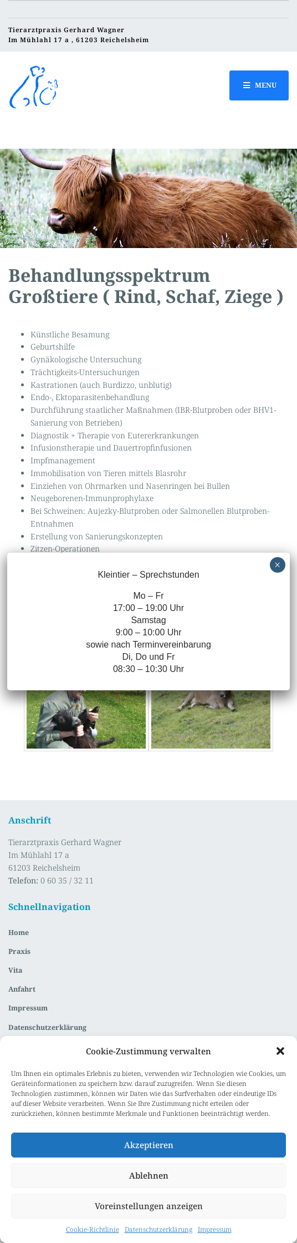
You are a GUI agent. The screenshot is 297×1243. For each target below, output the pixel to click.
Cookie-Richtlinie (92, 1229)
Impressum (215, 1229)
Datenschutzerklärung (158, 1229)
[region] (148, 198)
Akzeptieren (148, 1144)
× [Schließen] (277, 565)
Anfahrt (21, 989)
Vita (15, 970)
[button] (280, 1051)
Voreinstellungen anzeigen (149, 1205)
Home (18, 932)
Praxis (19, 951)
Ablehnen (148, 1175)
